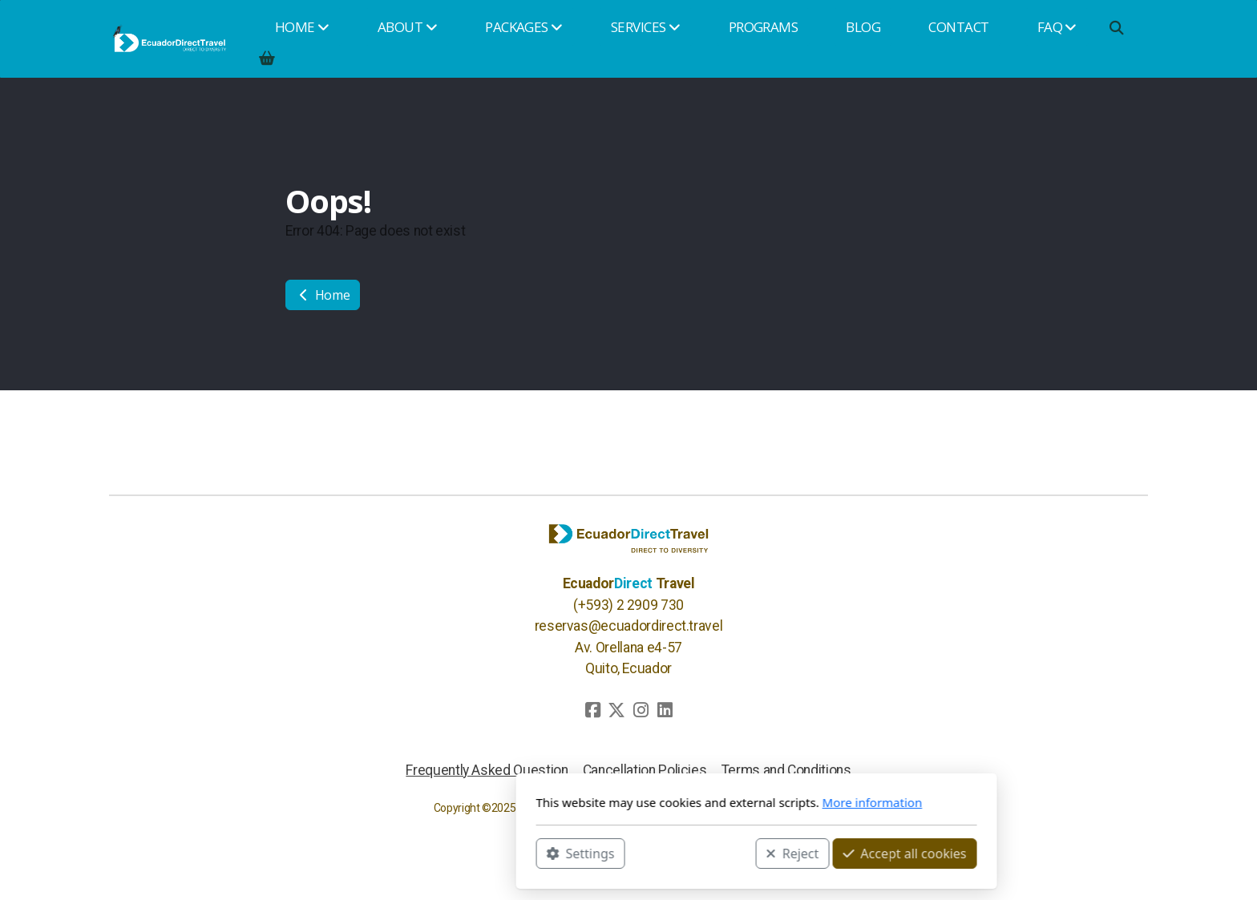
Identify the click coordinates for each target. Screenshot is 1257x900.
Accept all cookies (777, 853)
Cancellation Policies (645, 770)
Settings (452, 853)
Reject (664, 853)
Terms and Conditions (786, 770)
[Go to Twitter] (616, 710)
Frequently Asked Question (487, 770)
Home (323, 295)
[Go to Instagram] (640, 710)
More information (744, 802)
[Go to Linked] (665, 710)
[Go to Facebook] (592, 710)
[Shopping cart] (267, 58)
